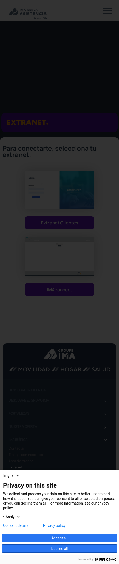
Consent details (16, 525)
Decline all (59, 548)
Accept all (60, 538)
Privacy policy (54, 525)
